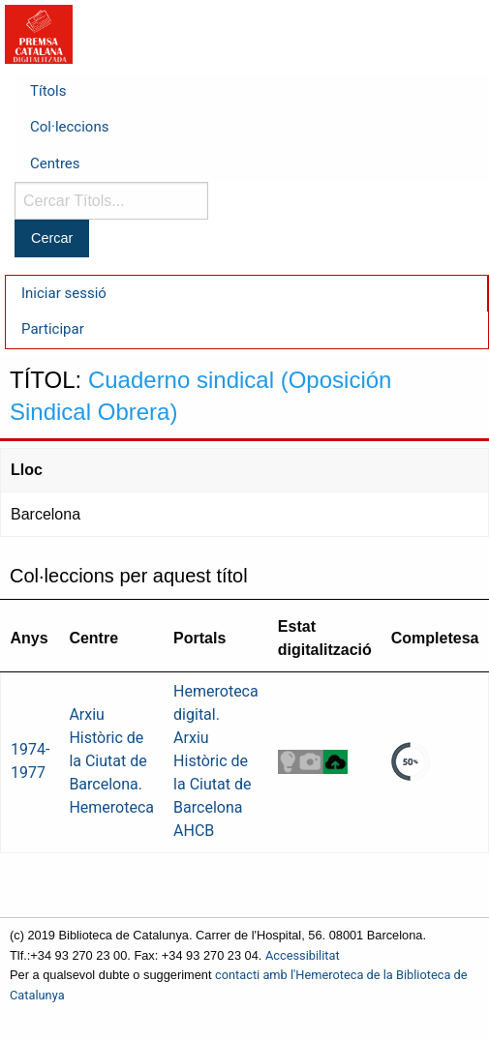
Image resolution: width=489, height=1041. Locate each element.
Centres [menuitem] (55, 163)
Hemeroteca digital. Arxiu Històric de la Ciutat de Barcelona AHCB (216, 761)
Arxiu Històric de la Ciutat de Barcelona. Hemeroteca (111, 761)
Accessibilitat (302, 955)
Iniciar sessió (64, 293)
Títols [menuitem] (48, 91)
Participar (52, 329)
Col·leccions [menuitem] (69, 126)
